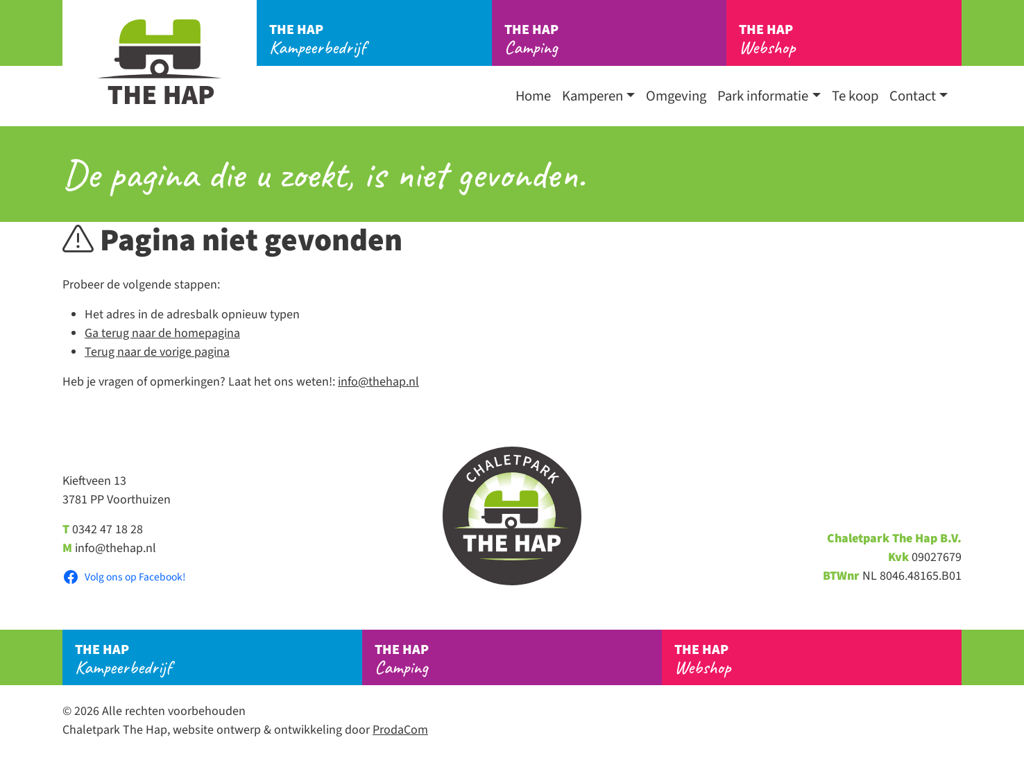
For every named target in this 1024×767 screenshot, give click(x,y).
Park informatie (762, 96)
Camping (615, 39)
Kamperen (592, 96)
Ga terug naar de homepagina (162, 333)
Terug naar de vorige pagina (157, 352)
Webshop (850, 39)
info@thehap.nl (378, 381)
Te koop (855, 96)
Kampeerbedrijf (380, 39)
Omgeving (676, 96)
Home (533, 96)
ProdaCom (400, 730)
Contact (912, 96)
